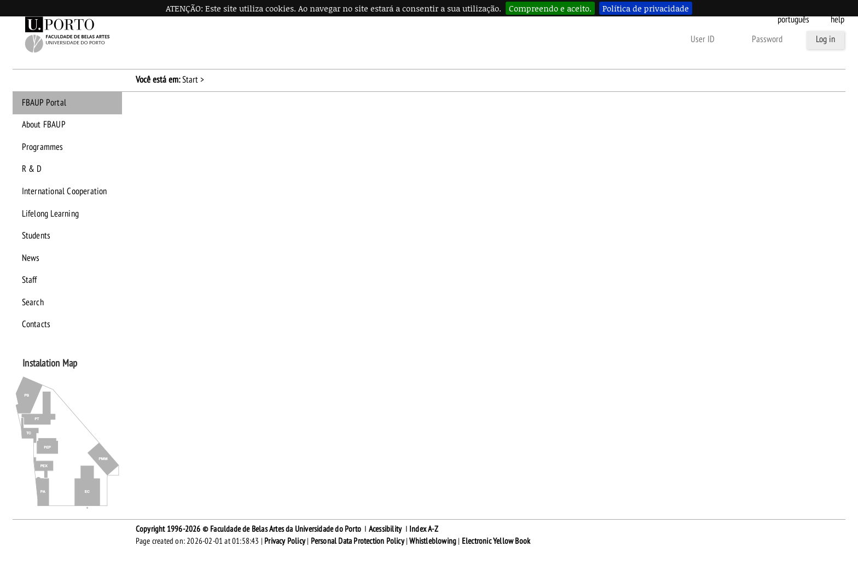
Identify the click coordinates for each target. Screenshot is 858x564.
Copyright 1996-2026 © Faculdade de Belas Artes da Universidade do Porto (248, 529)
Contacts (36, 324)
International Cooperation (64, 191)
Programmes (42, 147)
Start (190, 79)
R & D (32, 169)
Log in (825, 39)
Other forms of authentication (624, 39)
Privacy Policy (284, 541)
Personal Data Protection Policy (357, 541)
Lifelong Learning (50, 213)
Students (36, 235)
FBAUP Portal (44, 102)
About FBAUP (44, 124)
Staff (29, 280)
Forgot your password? (520, 39)
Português (793, 19)
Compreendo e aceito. (550, 8)
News (31, 258)
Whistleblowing (432, 541)
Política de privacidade (645, 8)
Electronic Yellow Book (496, 541)
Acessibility (385, 529)
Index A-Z (423, 529)
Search (33, 302)
